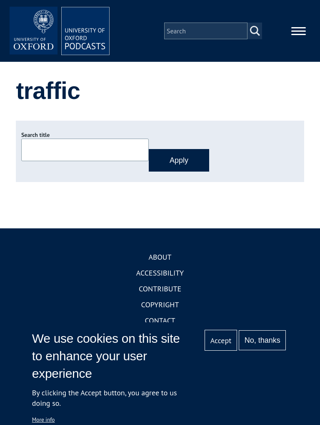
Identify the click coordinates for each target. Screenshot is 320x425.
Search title (35, 135)
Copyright (160, 304)
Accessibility (160, 273)
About (159, 257)
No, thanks (262, 340)
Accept (221, 340)
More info (43, 419)
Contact (160, 320)
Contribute (160, 288)
